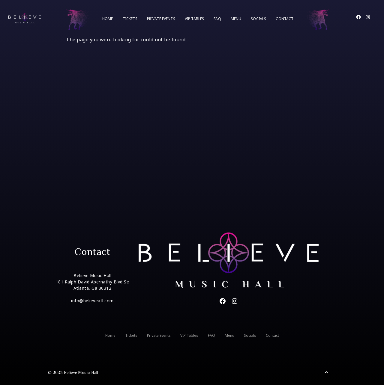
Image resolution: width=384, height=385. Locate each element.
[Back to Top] (326, 372)
